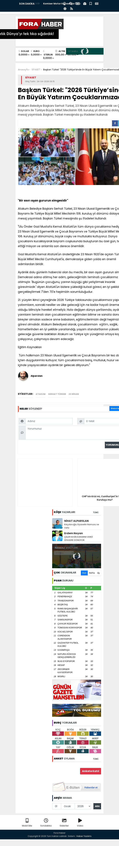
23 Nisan (74, 394)
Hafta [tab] (92, 572)
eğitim (103, 324)
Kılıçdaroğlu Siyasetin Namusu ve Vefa (81, 526)
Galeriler (64, 822)
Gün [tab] (84, 572)
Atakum (40, 394)
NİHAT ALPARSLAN (76, 521)
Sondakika (46, 822)
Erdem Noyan (73, 533)
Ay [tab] (98, 572)
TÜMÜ (95, 512)
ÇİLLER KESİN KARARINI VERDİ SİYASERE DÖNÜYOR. (78, 538)
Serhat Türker (57, 394)
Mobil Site (27, 822)
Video (80, 822)
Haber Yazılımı (83, 836)
